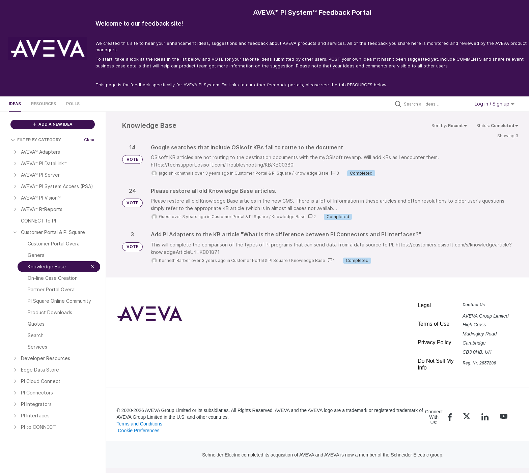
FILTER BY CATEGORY (36, 139)
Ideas (15, 103)
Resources (43, 103)
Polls (73, 103)
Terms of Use (433, 324)
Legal (424, 305)
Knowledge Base (312, 173)
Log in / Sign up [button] (494, 104)
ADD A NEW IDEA (53, 124)
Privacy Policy (434, 342)
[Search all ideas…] (435, 104)
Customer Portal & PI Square (262, 173)
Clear (89, 139)
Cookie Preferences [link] (138, 430)
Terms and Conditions (139, 423)
